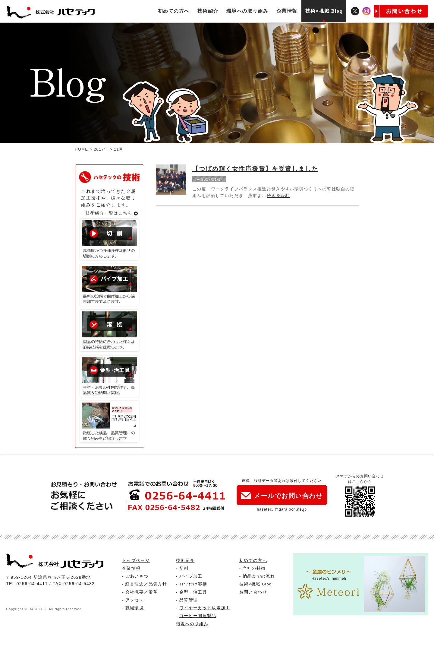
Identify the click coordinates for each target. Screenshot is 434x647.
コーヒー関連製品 (197, 616)
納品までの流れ (259, 576)
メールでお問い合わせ (282, 495)
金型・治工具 (193, 592)
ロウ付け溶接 (193, 584)
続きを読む (278, 195)
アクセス (134, 600)
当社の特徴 (254, 568)
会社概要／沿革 (141, 592)
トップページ (136, 560)
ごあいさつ (137, 576)
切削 (184, 568)
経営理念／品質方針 (146, 584)
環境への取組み (192, 624)
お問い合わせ (253, 592)
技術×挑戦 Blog (323, 11)
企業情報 (286, 11)
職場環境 (134, 608)
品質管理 (188, 600)
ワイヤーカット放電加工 (204, 608)
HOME (81, 149)
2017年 (101, 149)
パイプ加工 (191, 576)
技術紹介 (208, 11)
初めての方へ (174, 11)
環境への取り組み (247, 11)
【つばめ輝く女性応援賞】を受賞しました (255, 168)
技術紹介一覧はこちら (109, 213)
